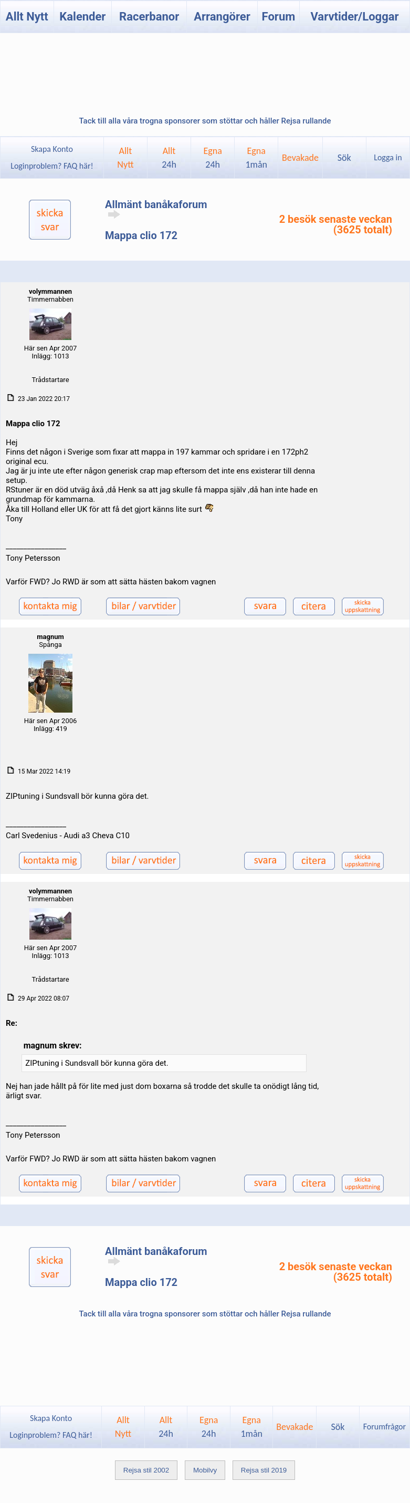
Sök (344, 157)
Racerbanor (149, 16)
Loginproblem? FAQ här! (52, 166)
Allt (169, 157)
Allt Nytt (27, 16)
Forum (279, 16)
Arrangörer (222, 16)
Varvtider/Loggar (354, 16)
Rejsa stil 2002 (146, 1470)
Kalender (82, 16)
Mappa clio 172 (141, 235)
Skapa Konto (52, 149)
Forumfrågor (384, 1427)
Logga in (388, 157)
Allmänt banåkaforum (156, 208)
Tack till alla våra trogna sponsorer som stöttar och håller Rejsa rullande (205, 121)
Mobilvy (205, 1470)
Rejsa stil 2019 (264, 1470)
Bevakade (300, 157)
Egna (212, 157)
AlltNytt (125, 157)
